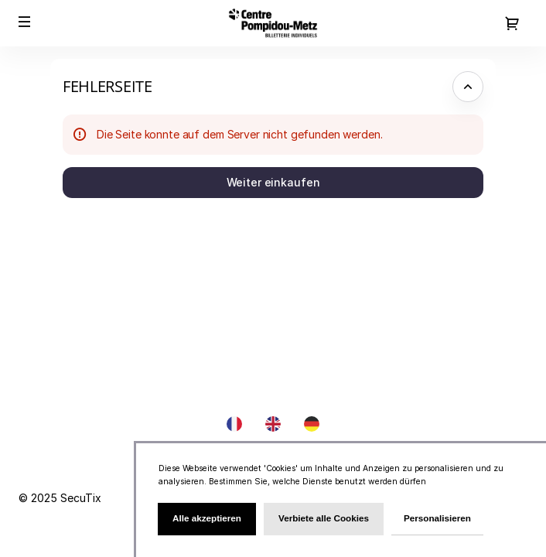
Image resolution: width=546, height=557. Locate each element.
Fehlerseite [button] (107, 86)
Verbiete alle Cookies (323, 518)
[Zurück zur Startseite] (273, 23)
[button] (24, 21)
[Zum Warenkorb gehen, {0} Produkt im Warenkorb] (512, 23)
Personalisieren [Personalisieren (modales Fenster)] (437, 518)
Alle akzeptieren (206, 518)
